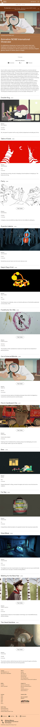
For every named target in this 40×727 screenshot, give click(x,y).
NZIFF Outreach (4, 686)
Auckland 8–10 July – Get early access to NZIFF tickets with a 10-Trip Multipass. (20, 8)
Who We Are (23, 673)
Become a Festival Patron (26, 686)
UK (1, 522)
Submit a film (23, 694)
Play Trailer (20, 208)
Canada (2, 656)
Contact (2, 670)
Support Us (23, 683)
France (2, 256)
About (22, 670)
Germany (3, 344)
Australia (3, 127)
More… (2, 703)
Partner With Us (24, 690)
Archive (2, 694)
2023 (2, 698)
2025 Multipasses (4, 708)
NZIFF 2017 (11, 35)
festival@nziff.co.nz (5, 672)
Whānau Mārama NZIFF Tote (7, 711)
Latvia (2, 609)
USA (2, 168)
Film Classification (24, 678)
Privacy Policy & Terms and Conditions (29, 679)
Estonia (2, 390)
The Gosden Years (4, 710)
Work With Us (24, 675)
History (22, 672)
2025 (2, 696)
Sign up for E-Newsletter (6, 673)
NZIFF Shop (3, 707)
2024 (2, 697)
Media (2, 683)
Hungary (2, 215)
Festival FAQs (23, 676)
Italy (2, 297)
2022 (2, 700)
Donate (22, 687)
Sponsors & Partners (25, 684)
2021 (2, 701)
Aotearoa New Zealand (5, 437)
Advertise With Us (24, 689)
